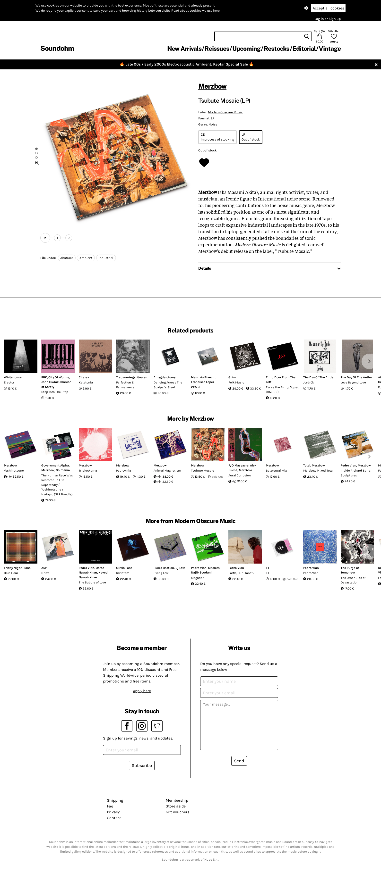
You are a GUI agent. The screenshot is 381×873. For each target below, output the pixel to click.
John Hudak (50, 382)
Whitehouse (13, 377)
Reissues (217, 48)
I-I (267, 568)
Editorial (304, 48)
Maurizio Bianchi (203, 377)
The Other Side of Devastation (353, 580)
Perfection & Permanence (125, 385)
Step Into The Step (54, 392)
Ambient (85, 258)
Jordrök (308, 382)
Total (306, 465)
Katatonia (86, 382)
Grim (232, 377)
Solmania (63, 470)
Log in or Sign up (327, 19)
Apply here (142, 691)
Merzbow (212, 86)
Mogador (197, 578)
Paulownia (123, 470)
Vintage (330, 48)
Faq (110, 806)
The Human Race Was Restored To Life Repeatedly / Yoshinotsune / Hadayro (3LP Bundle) (57, 485)
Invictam (122, 573)
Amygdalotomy (164, 377)
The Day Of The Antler (319, 377)
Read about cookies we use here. (195, 10)
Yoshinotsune (14, 470)
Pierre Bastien (164, 568)
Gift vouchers (177, 812)
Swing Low (161, 573)
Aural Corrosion (239, 475)
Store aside (176, 806)
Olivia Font (124, 568)
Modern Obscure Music (225, 112)
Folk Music (236, 382)
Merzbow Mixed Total (318, 470)
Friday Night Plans (17, 568)
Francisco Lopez (202, 382)
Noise (212, 124)
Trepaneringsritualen (131, 377)
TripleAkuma (88, 470)
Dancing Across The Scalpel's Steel (168, 385)
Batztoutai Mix (276, 470)
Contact (114, 817)
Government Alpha (55, 465)
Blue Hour (11, 573)
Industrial (106, 258)
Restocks (276, 48)
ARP (44, 568)
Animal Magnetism (167, 470)
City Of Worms (58, 377)
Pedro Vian (348, 465)
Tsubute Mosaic (202, 470)
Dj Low (180, 568)
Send (239, 761)
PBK (44, 377)
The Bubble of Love (92, 582)
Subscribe (142, 765)
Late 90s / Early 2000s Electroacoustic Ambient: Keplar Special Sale (186, 64)
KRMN (195, 387)
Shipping (115, 800)
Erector (9, 382)
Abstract (66, 258)
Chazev (84, 377)
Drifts (45, 573)
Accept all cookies (328, 8)
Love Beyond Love (353, 382)
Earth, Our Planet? (241, 573)
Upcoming (246, 48)
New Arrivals (184, 48)
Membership (177, 800)
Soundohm (57, 48)
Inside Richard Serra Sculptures (356, 473)
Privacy (113, 812)
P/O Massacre (238, 465)
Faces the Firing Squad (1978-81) (282, 389)
